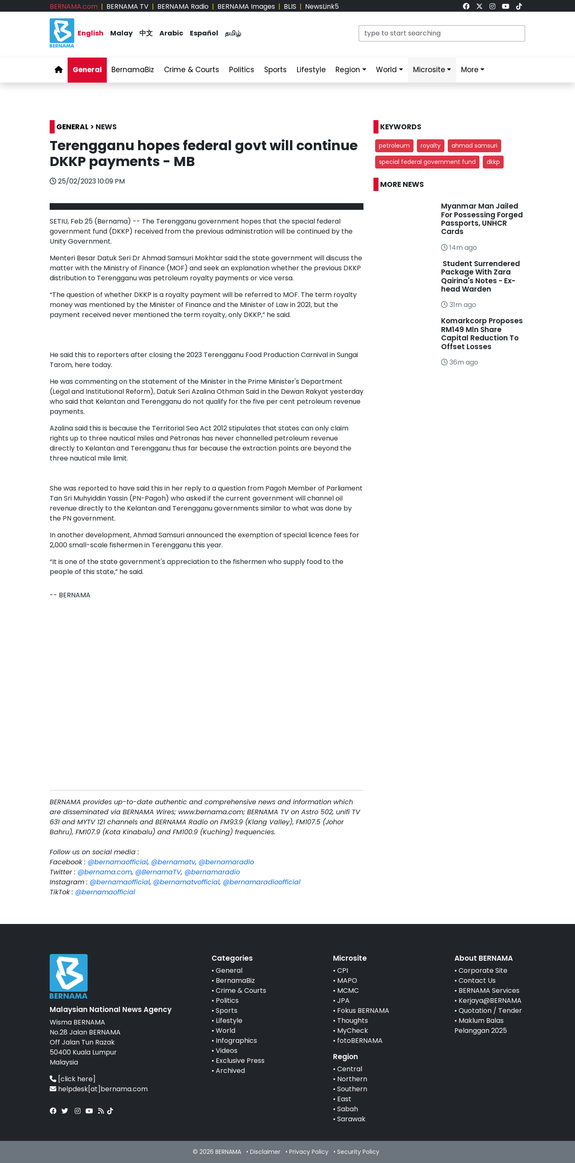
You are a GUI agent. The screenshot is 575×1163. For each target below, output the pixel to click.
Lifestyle (229, 1020)
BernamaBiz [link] (132, 70)
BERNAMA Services (489, 990)
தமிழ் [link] (233, 33)
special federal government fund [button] (427, 162)
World (225, 1030)
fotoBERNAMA (360, 1040)
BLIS (290, 6)
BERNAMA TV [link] (127, 6)
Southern (352, 1089)
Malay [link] (121, 33)
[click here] (77, 1079)
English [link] (90, 33)
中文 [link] (146, 33)
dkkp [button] (493, 162)
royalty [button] (431, 145)
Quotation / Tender (490, 1010)
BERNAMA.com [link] (74, 6)
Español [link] (204, 33)
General (229, 970)
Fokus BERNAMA (363, 1010)
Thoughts (352, 1020)
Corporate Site (483, 970)
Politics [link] (241, 70)
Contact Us (477, 980)
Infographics (236, 1040)
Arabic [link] (171, 33)
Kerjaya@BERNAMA (490, 1000)
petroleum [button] (394, 145)
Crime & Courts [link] (191, 70)
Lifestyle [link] (311, 70)
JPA (343, 1000)
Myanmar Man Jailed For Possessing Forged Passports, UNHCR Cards (482, 219)
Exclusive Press (240, 1060)
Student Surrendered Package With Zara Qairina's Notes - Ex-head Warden (480, 276)
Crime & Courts (241, 990)
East (344, 1099)
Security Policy (358, 1152)
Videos (226, 1050)
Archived (230, 1070)
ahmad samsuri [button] (474, 145)
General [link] (87, 70)
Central (349, 1069)
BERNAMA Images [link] (246, 6)
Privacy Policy (308, 1152)
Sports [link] (275, 70)
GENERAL (72, 127)
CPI (342, 970)
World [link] (386, 70)
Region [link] (347, 70)
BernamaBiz (235, 980)
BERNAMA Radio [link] (183, 6)
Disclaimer (265, 1152)
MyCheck (352, 1030)
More (470, 70)
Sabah (347, 1109)
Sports (226, 1010)
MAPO (347, 980)
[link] (466, 6)
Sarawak (351, 1119)
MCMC (348, 990)
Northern (352, 1079)
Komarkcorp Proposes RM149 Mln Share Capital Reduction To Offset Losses (482, 333)
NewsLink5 (322, 6)
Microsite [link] (429, 70)
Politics (227, 1000)
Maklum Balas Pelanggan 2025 (480, 1025)
